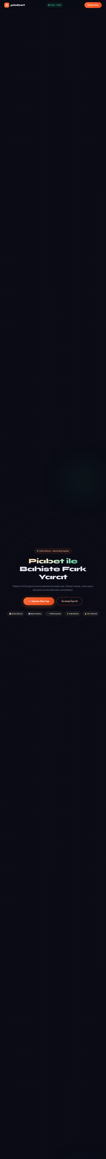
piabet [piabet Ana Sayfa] (14, 5)
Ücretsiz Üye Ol (69, 601)
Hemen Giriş (93, 5)
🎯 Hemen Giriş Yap (38, 601)
